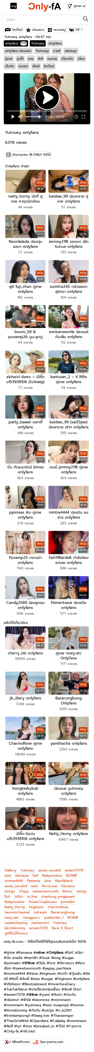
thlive (33, 973)
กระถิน (71, 994)
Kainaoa (22, 875)
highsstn (49, 973)
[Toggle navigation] (15, 6)
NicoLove (49, 886)
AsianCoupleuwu (43, 901)
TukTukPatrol (17, 989)
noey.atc (12, 917)
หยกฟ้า (32, 957)
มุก (19, 1026)
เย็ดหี (36, 66)
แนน (29, 1026)
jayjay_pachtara (58, 968)
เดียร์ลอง (14, 984)
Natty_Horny (15, 907)
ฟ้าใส (27, 999)
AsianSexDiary (63, 984)
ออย (8, 875)
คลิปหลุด (71, 51)
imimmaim (62, 999)
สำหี (40, 58)
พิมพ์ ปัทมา (72, 989)
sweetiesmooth (45, 891)
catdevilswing (16, 922)
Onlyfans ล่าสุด (17, 166)
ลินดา (58, 994)
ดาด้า (64, 973)
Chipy (24, 891)
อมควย (52, 58)
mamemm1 (40, 922)
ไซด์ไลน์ (17, 29)
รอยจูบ (10, 891)
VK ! (78, 29)
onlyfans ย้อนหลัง (18, 51)
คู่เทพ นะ (79, 6)
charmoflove (58, 907)
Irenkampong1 (18, 1015)
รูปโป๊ (20, 58)
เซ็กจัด (9, 66)
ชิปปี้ (15, 978)
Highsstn (36, 907)
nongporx (31, 917)
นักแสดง (38, 29)
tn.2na (32, 896)
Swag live (41, 1015)
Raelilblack (64, 880)
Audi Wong (51, 957)
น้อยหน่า (13, 999)
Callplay (59, 1020)
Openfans (40, 1020)
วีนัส (42, 963)
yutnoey (34, 1005)
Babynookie (52, 875)
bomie (78, 1005)
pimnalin (68, 901)
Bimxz (67, 891)
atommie (42, 999)
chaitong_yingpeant (58, 896)
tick (52, 963)
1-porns (75, 1026)
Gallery (10, 870)
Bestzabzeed (36, 984)
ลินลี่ (25, 978)
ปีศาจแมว (67, 963)
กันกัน (35, 1010)
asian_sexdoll (49, 870)
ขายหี (56, 51)
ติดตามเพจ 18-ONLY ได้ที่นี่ (31, 154)
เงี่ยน (81, 58)
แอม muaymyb (57, 1005)
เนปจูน (49, 1010)
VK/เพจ (29, 1031)
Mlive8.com (20, 1041)
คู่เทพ (9, 58)
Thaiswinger (63, 1015)
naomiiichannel (17, 912)
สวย (31, 58)
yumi (46, 994)
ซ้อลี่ (10, 1026)
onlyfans (16, 43)
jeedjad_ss (45, 1026)
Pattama (33, 880)
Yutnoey (37, 43)
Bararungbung (63, 912)
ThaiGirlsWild (17, 1020)
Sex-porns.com (51, 1041)
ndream (40, 912)
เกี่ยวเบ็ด (67, 58)
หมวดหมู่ (60, 29)
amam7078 (74, 870)
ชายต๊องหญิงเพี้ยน (45, 989)
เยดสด (23, 66)
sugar (69, 957)
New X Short (62, 928)
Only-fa (13, 1031)
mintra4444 (14, 880)
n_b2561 (65, 1010)
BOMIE (71, 875)
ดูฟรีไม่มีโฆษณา (16, 933)
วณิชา (18, 896)
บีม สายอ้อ (15, 957)
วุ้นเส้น (76, 973)
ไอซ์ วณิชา (75, 952)
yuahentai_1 (53, 917)
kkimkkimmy (15, 928)
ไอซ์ (35, 875)
